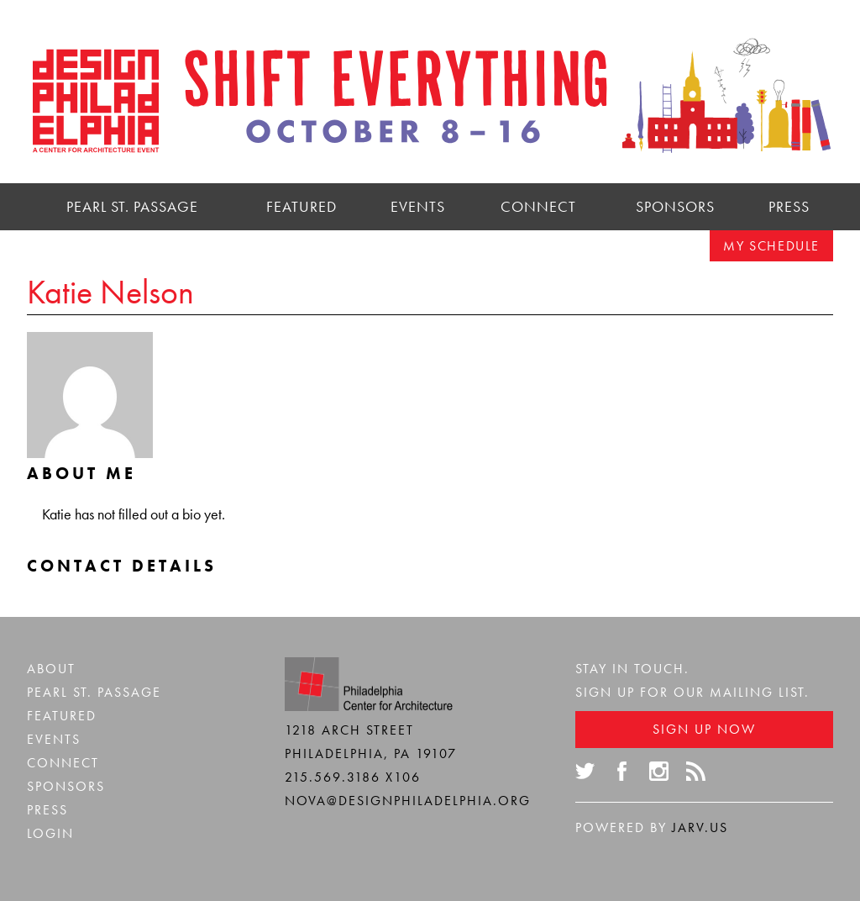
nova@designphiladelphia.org (408, 800)
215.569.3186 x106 (353, 777)
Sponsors (675, 206)
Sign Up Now (704, 729)
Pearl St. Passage (132, 206)
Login (50, 833)
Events (418, 206)
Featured (301, 206)
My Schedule (771, 246)
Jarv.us (700, 827)
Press (789, 206)
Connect (538, 206)
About (51, 668)
